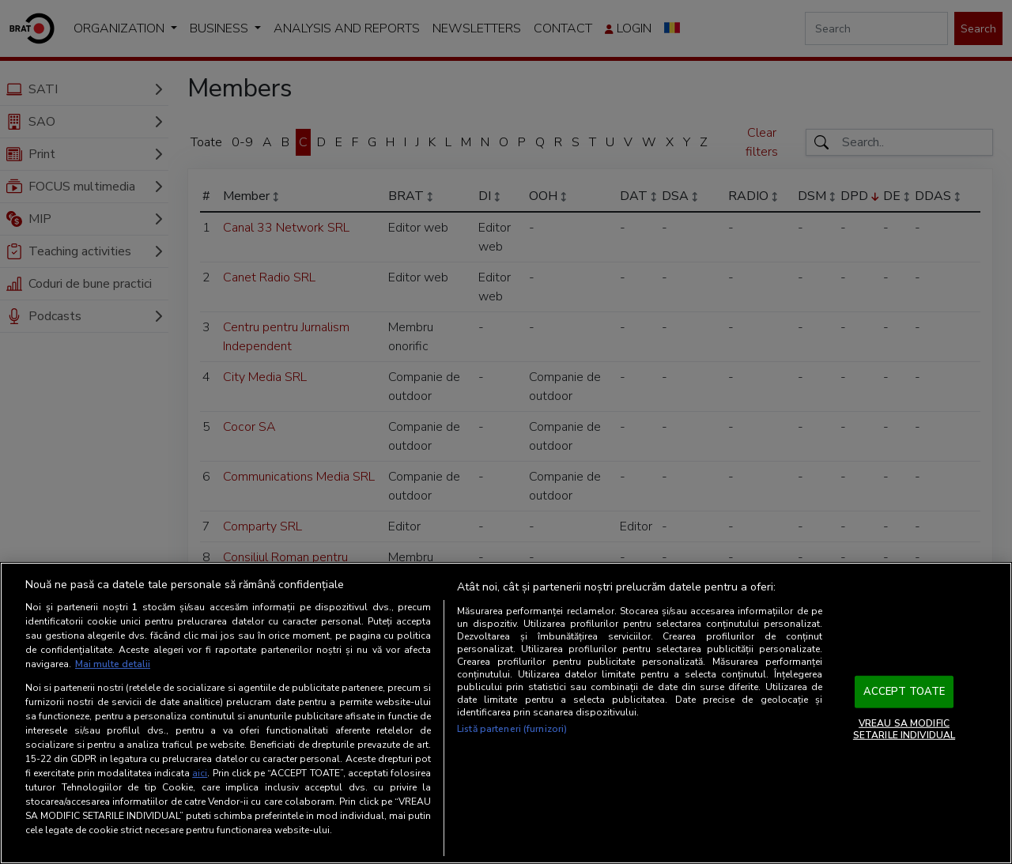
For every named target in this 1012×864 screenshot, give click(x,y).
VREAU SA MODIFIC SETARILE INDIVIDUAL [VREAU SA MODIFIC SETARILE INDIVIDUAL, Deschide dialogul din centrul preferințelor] (904, 729)
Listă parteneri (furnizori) (512, 729)
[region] (506, 713)
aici (199, 773)
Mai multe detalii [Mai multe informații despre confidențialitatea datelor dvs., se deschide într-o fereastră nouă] (112, 664)
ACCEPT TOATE (904, 692)
